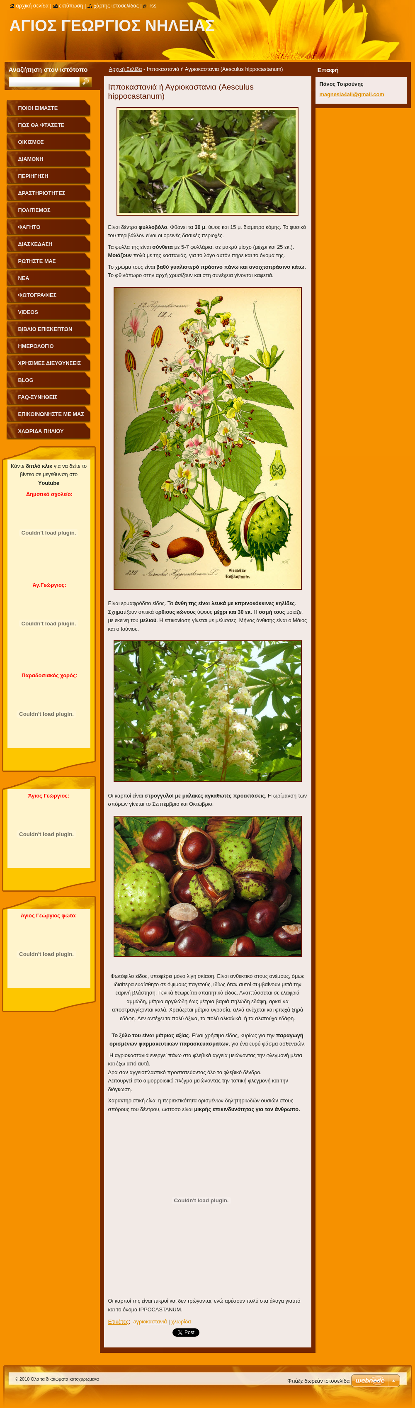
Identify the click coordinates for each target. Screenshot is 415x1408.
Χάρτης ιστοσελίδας (116, 5)
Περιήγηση (33, 176)
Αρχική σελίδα (32, 5)
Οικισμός (31, 142)
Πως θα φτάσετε (41, 125)
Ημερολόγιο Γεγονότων (36, 349)
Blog (26, 380)
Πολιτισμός (34, 210)
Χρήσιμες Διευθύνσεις (49, 363)
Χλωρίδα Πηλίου (41, 431)
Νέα (23, 278)
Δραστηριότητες (42, 193)
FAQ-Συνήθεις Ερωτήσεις (38, 400)
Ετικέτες (118, 1321)
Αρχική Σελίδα (125, 69)
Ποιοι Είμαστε (38, 108)
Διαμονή (31, 159)
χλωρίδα (181, 1321)
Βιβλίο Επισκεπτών (45, 329)
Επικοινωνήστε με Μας (51, 414)
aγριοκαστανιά (150, 1321)
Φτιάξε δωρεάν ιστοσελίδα (318, 1381)
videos (28, 312)
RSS (152, 5)
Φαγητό (29, 227)
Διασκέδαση (35, 244)
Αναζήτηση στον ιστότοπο (48, 69)
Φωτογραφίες (37, 295)
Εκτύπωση (71, 5)
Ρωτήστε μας (37, 261)
